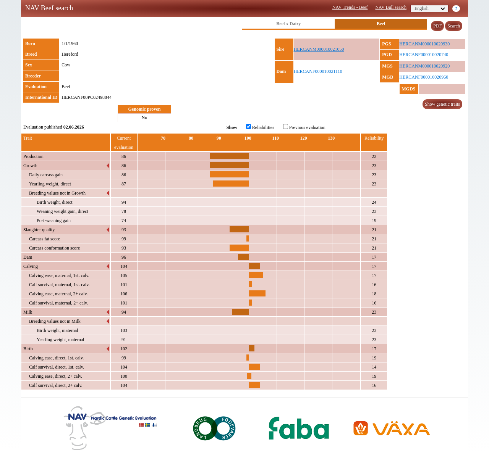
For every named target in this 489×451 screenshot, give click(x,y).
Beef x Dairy (288, 23)
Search (453, 26)
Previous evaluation (304, 127)
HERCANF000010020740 (423, 54)
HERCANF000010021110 (318, 71)
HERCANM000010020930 (424, 44)
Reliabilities (260, 127)
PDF (437, 26)
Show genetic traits (442, 104)
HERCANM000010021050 (319, 49)
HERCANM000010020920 (424, 66)
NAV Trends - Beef (350, 7)
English (430, 8)
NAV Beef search (49, 8)
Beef (381, 23)
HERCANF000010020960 (423, 77)
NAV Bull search (390, 7)
